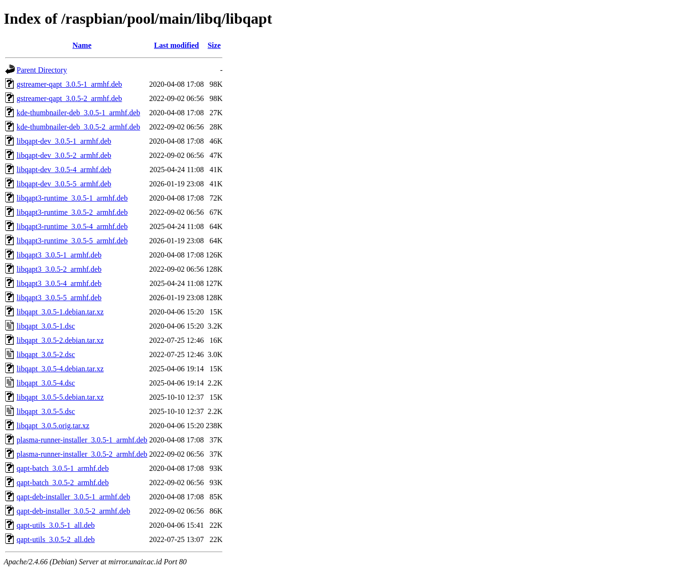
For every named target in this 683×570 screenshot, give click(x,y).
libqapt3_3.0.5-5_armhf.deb (59, 298)
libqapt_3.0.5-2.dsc (46, 354)
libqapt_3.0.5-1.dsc (46, 326)
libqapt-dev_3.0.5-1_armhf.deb (64, 141)
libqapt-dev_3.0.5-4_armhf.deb (64, 169)
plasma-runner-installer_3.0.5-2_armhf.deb (82, 454)
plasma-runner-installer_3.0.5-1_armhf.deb (82, 440)
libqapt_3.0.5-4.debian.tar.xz (60, 369)
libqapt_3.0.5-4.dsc (46, 383)
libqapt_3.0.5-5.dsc (46, 411)
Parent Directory (42, 70)
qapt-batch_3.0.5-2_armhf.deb (63, 482)
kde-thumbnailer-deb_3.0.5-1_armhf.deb (78, 113)
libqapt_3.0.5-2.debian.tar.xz (60, 340)
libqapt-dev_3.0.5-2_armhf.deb (64, 155)
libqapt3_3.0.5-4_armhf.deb (59, 283)
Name (82, 45)
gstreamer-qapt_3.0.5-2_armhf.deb (69, 98)
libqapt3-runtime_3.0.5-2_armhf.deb (72, 212)
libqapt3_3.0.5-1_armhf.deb (59, 255)
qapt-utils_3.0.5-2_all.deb (56, 539)
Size (214, 45)
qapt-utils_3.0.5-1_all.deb (56, 525)
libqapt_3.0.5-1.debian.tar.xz (60, 312)
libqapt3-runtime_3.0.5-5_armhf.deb (72, 241)
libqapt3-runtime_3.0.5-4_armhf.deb (72, 226)
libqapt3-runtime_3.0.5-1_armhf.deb (72, 198)
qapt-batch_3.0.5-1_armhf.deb (63, 468)
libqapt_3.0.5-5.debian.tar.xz (60, 397)
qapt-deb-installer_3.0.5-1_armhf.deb (73, 497)
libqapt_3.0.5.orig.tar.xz (53, 426)
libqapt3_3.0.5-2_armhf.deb (59, 269)
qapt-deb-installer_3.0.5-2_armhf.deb (73, 511)
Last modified (176, 45)
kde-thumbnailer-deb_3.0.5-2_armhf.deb (78, 127)
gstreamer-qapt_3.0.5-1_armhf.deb (69, 84)
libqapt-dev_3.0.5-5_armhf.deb (64, 184)
